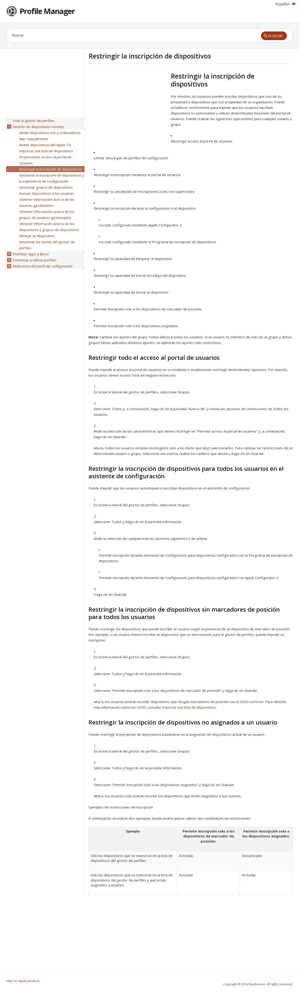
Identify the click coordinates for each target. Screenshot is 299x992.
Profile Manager (47, 11)
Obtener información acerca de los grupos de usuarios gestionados (47, 214)
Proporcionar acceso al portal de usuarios (45, 160)
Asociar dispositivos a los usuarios (46, 193)
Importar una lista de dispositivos (189, 707)
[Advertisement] (128, 104)
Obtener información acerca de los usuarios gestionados (47, 202)
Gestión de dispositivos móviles (38, 126)
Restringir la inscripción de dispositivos (50, 169)
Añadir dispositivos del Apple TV (45, 144)
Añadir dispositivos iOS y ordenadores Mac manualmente (50, 135)
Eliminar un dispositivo (37, 235)
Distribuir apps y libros (31, 254)
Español (285, 4)
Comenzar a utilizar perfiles (35, 260)
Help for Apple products (23, 981)
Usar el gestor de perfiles (33, 120)
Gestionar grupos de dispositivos (46, 187)
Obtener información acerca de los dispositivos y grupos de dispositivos (49, 226)
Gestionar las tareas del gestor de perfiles (47, 244)
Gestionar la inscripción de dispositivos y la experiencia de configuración (51, 178)
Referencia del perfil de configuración (42, 266)
